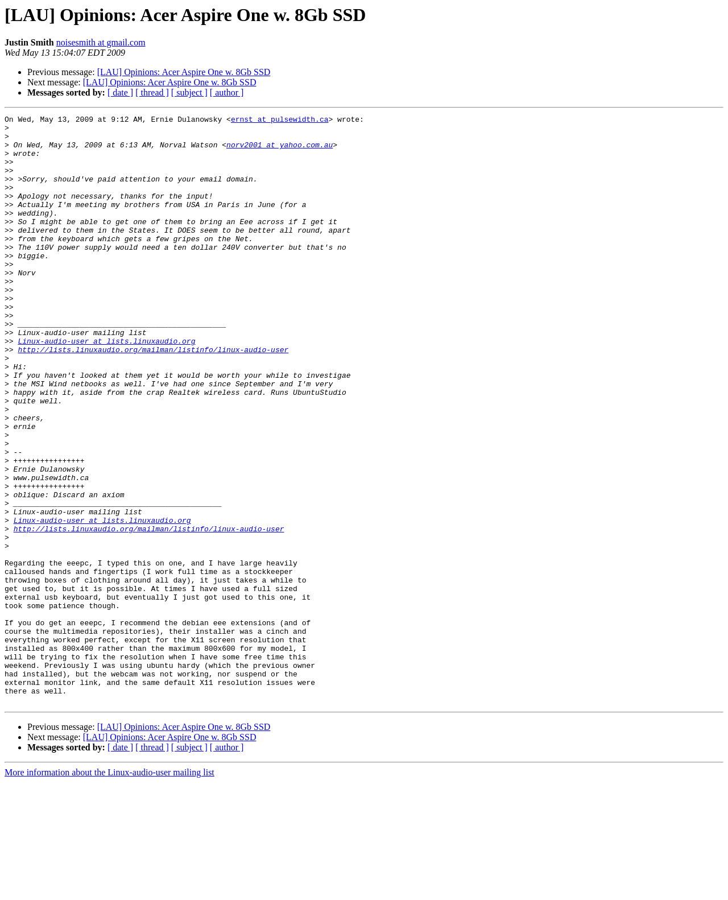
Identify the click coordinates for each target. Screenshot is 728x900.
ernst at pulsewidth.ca (280, 120)
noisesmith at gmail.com (101, 42)
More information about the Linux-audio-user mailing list (109, 890)
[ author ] (227, 92)
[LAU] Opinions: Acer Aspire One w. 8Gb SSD (184, 72)
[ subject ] (189, 92)
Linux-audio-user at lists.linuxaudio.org (106, 387)
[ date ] (120, 92)
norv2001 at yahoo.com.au (279, 151)
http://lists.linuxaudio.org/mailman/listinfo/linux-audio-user (153, 397)
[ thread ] (152, 92)
